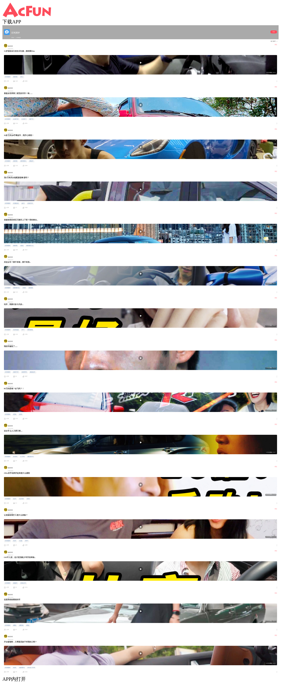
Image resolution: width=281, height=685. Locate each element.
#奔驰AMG (23, 583)
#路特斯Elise (16, 288)
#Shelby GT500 (31, 667)
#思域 (14, 414)
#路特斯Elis (23, 161)
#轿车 (20, 414)
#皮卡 (23, 203)
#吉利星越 (16, 329)
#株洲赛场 (30, 329)
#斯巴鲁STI (30, 456)
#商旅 (27, 625)
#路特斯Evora (29, 245)
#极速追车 (32, 372)
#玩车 (14, 540)
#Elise (21, 77)
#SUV (23, 329)
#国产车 (31, 119)
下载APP (11, 21)
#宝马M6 (21, 499)
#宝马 (14, 499)
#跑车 (24, 288)
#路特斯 (15, 77)
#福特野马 (24, 372)
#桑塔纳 (21, 625)
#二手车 (22, 456)
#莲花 (21, 245)
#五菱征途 (16, 203)
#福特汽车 (16, 372)
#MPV (26, 540)
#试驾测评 (7, 77)
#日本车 (15, 456)
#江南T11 (24, 119)
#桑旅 (14, 625)
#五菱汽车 (30, 203)
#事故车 (31, 161)
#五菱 (20, 540)
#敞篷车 (15, 583)
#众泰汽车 (16, 119)
